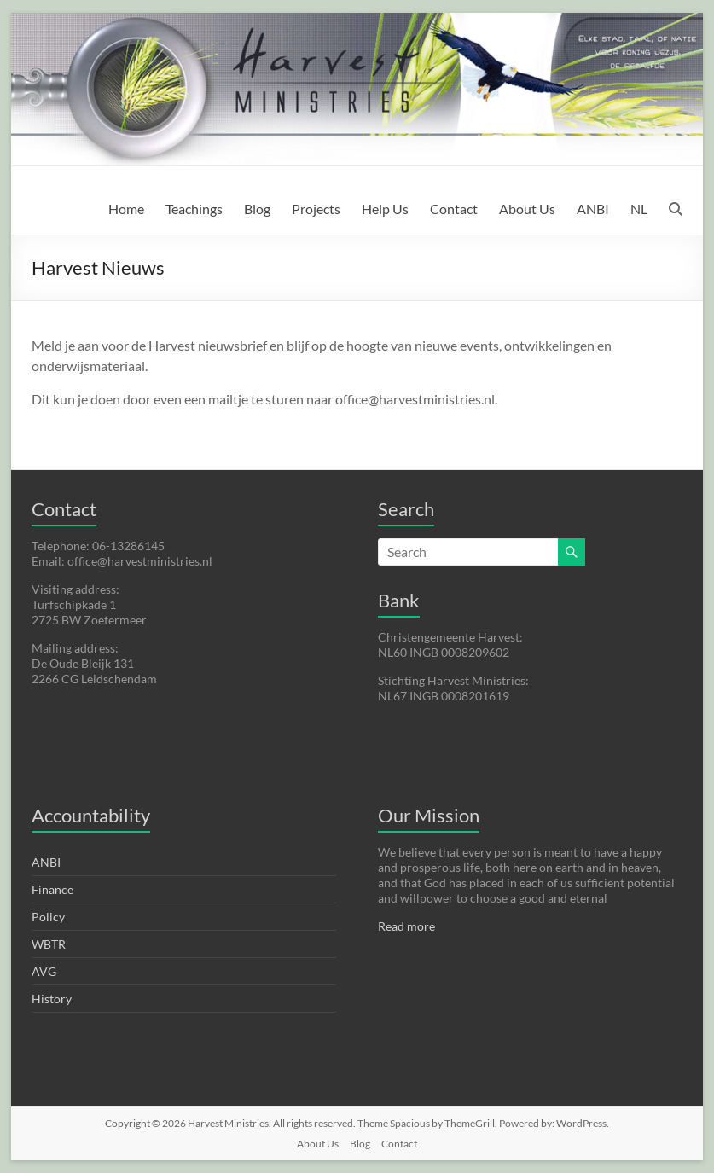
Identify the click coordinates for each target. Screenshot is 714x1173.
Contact (454, 208)
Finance (52, 889)
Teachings (194, 208)
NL (638, 208)
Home (126, 208)
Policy (48, 916)
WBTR (49, 944)
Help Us (385, 208)
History (52, 998)
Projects (316, 208)
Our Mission (428, 815)
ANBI (593, 208)
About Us (527, 208)
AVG (44, 971)
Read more (406, 926)
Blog (257, 208)
